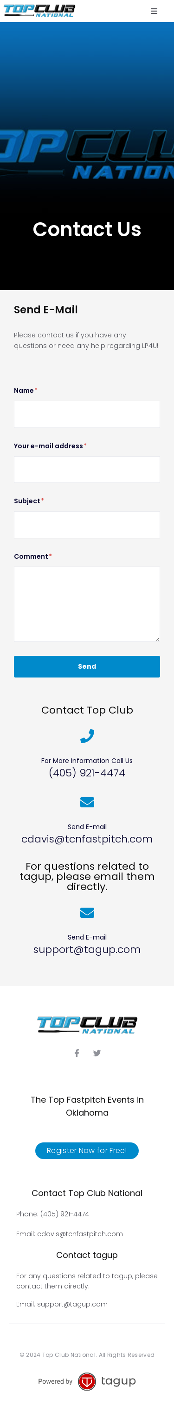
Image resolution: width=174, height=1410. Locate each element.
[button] (154, 11)
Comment (33, 556)
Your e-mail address (50, 446)
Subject (29, 501)
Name (26, 390)
